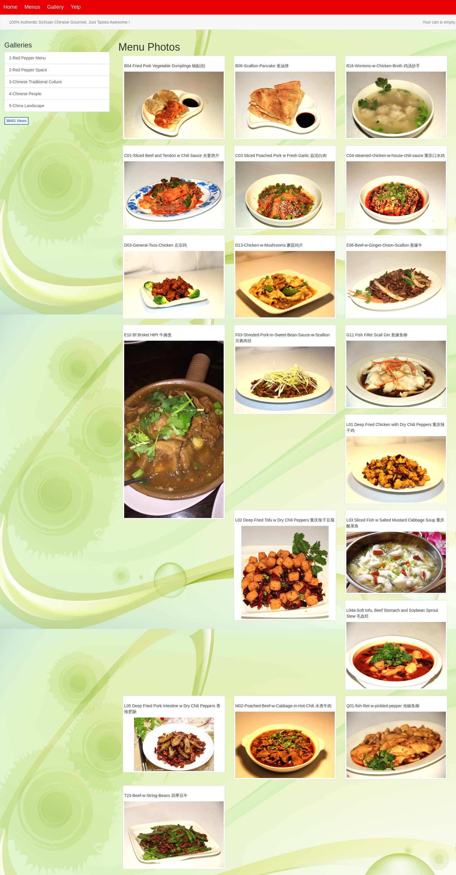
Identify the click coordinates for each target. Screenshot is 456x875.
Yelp (76, 7)
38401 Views (16, 121)
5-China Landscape (26, 105)
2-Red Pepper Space (28, 70)
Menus (32, 7)
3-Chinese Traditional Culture (35, 81)
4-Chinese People (25, 93)
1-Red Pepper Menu (27, 58)
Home (10, 7)
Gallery (55, 7)
